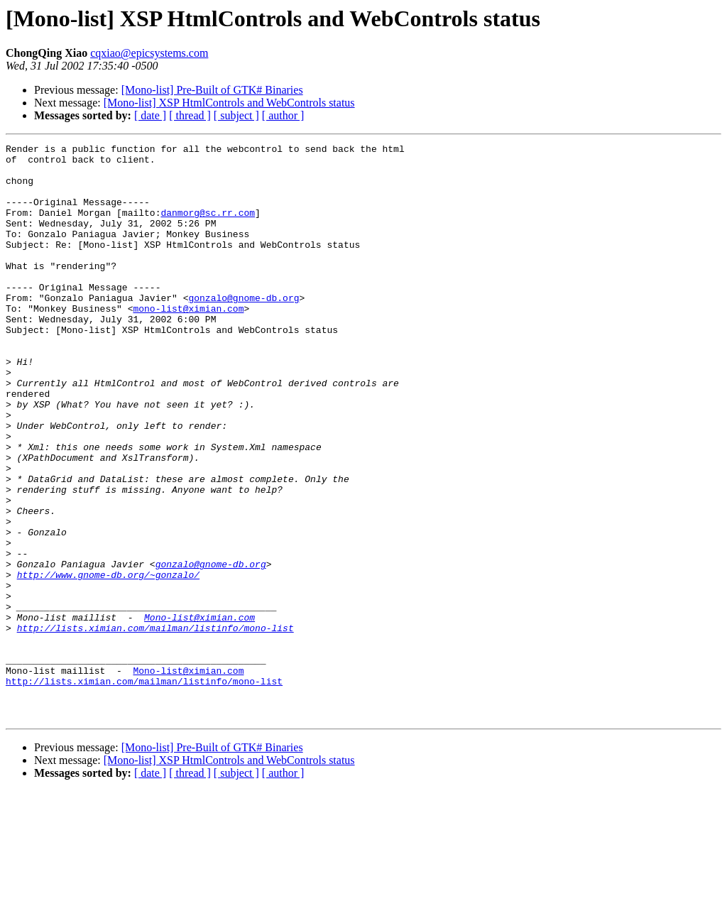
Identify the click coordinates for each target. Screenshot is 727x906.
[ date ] (150, 115)
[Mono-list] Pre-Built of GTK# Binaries (212, 90)
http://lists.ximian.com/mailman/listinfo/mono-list (155, 725)
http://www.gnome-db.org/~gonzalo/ (108, 661)
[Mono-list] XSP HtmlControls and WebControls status (229, 103)
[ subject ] (236, 115)
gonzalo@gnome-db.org (243, 329)
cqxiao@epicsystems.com (149, 53)
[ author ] (283, 115)
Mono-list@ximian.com (199, 712)
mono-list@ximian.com (188, 342)
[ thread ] (190, 115)
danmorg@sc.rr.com (207, 227)
